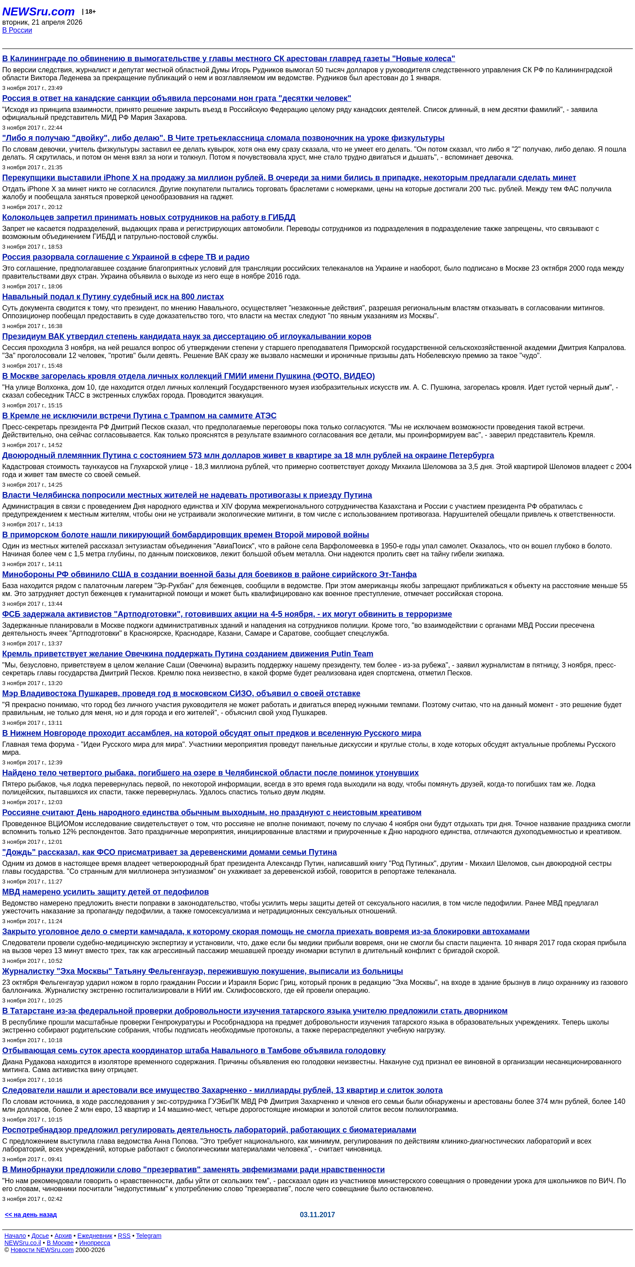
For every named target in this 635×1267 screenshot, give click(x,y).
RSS (124, 1235)
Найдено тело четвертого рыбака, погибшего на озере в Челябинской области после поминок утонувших (210, 772)
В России (17, 30)
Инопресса (95, 1242)
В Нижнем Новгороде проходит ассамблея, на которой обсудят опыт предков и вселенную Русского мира (211, 733)
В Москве (60, 1242)
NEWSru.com (38, 11)
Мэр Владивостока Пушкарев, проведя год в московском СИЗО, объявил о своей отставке (181, 693)
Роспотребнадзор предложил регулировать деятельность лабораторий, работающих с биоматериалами (209, 1129)
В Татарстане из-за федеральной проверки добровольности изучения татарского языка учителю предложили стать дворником (255, 1010)
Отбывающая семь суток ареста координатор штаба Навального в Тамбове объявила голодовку (194, 1050)
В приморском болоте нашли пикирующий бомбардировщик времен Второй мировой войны (185, 534)
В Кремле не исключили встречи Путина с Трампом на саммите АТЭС (139, 415)
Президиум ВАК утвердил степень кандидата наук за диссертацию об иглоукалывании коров (186, 336)
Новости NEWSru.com (42, 1249)
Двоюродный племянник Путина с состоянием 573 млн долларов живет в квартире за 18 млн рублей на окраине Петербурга (248, 455)
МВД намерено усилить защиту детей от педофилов (105, 891)
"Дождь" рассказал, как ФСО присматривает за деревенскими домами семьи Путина (169, 852)
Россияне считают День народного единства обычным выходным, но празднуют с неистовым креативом (212, 812)
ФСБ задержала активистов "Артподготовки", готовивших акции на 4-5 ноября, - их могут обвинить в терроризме (227, 614)
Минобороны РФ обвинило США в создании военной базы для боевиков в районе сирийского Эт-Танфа (209, 574)
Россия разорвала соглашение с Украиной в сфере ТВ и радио (126, 257)
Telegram (149, 1235)
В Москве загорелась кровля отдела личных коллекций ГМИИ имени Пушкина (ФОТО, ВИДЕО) (188, 376)
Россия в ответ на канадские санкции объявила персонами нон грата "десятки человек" (176, 98)
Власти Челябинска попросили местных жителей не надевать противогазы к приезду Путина (187, 495)
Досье (40, 1235)
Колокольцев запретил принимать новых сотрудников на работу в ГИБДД (148, 217)
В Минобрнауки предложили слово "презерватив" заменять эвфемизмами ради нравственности (193, 1169)
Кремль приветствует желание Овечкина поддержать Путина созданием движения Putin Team (188, 653)
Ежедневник (95, 1235)
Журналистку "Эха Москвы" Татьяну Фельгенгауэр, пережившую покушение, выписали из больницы (202, 971)
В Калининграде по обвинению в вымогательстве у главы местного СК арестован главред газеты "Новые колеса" (228, 58)
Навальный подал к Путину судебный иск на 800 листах (113, 296)
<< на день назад (31, 1214)
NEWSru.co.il (22, 1242)
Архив (63, 1235)
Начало (15, 1235)
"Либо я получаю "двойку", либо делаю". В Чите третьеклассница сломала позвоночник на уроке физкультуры (223, 138)
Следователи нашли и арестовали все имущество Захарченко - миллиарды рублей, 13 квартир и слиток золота (222, 1090)
